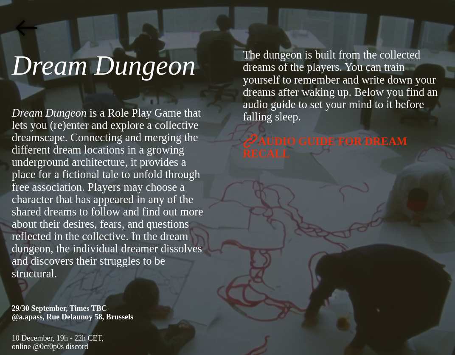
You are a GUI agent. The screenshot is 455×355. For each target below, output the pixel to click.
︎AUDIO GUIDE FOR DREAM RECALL (325, 147)
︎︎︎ (26, 28)
